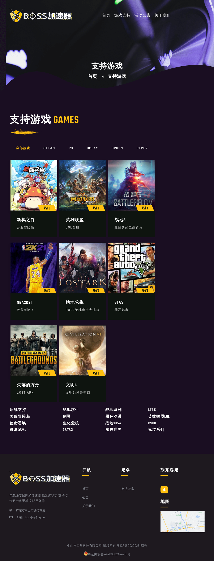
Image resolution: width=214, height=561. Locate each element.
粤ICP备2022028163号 (132, 545)
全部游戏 (23, 148)
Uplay (92, 148)
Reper (142, 148)
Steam (49, 148)
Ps (71, 148)
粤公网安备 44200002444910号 (107, 553)
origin (117, 148)
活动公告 (142, 15)
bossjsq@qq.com (36, 517)
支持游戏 (127, 488)
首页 (106, 15)
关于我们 (163, 15)
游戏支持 (122, 15)
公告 (85, 497)
